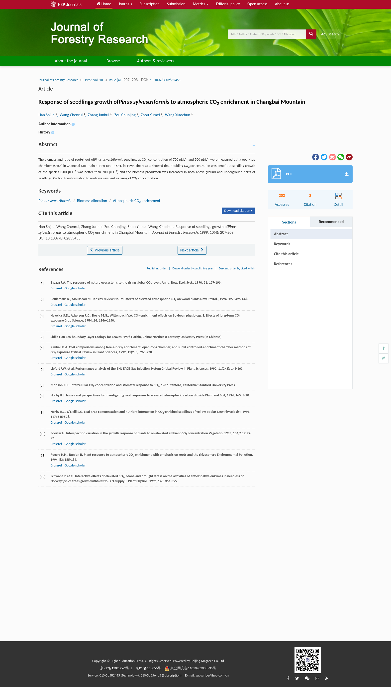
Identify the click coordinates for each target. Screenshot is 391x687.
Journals (125, 3)
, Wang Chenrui (70, 115)
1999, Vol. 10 (94, 80)
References (283, 263)
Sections (289, 222)
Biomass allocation (92, 200)
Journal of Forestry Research (58, 80)
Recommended (331, 221)
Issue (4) (115, 80)
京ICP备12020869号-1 (116, 668)
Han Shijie (46, 115)
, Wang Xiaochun (176, 115)
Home (104, 3)
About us (282, 3)
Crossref (56, 288)
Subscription (149, 3)
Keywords (282, 243)
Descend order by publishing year (193, 268)
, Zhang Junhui (97, 115)
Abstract (281, 233)
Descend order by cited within (237, 268)
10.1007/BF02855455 (165, 80)
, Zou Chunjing (124, 115)
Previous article (104, 250)
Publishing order (157, 268)
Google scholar (75, 288)
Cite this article (286, 253)
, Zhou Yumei (149, 115)
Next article (192, 250)
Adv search (330, 34)
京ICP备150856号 (148, 668)
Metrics (200, 3)
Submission (176, 3)
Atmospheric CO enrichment (136, 200)
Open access (257, 3)
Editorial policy (228, 3)
